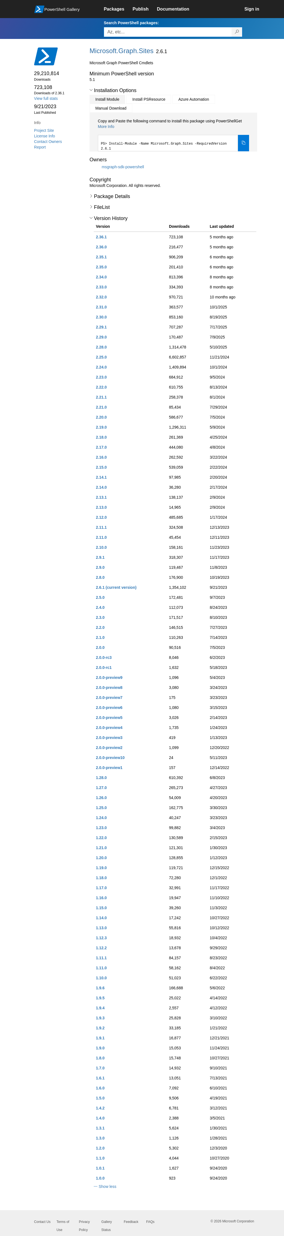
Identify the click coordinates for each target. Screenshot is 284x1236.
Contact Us (42, 1222)
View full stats (46, 98)
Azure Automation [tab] (193, 99)
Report (40, 147)
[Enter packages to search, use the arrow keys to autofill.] (168, 32)
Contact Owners (48, 141)
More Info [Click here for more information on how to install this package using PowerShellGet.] (106, 126)
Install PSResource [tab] (148, 99)
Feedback (131, 1222)
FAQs (150, 1222)
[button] (91, 90)
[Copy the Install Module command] (243, 143)
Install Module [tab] (107, 99)
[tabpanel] (173, 135)
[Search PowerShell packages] (237, 32)
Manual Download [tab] (110, 108)
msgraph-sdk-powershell (123, 166)
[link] (118, 9)
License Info (44, 136)
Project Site (44, 130)
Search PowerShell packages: (131, 23)
